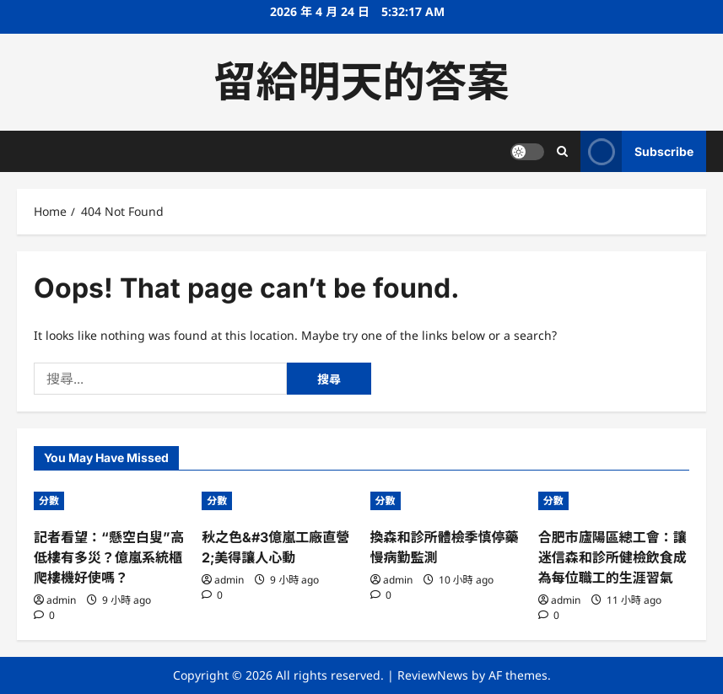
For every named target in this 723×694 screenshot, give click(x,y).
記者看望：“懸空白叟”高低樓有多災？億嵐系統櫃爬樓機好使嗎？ (109, 557)
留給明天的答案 (362, 81)
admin (61, 600)
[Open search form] (562, 151)
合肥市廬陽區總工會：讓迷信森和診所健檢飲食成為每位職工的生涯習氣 (612, 557)
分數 (49, 500)
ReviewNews (432, 675)
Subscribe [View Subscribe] (636, 151)
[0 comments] (44, 615)
